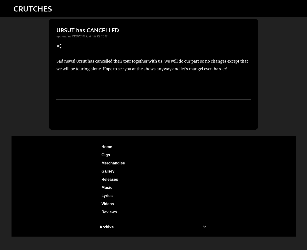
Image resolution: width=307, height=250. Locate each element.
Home (106, 147)
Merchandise (113, 163)
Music (106, 188)
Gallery (107, 171)
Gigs (105, 155)
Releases (109, 179)
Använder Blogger (153, 243)
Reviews (109, 212)
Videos (107, 204)
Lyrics (107, 196)
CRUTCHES (32, 8)
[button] (59, 46)
